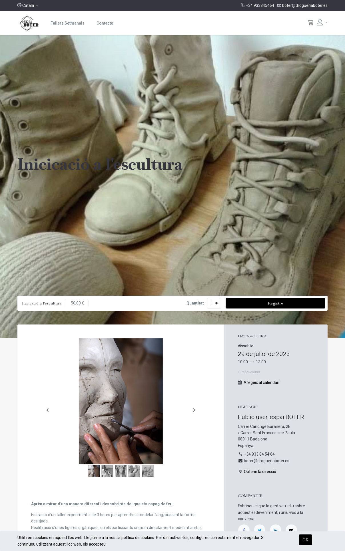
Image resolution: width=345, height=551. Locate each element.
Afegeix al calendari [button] (261, 382)
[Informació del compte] (322, 22)
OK (305, 539)
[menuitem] (68, 23)
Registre (275, 303)
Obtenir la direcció (260, 471)
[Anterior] (48, 410)
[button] (28, 5)
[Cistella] (310, 23)
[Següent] (194, 410)
